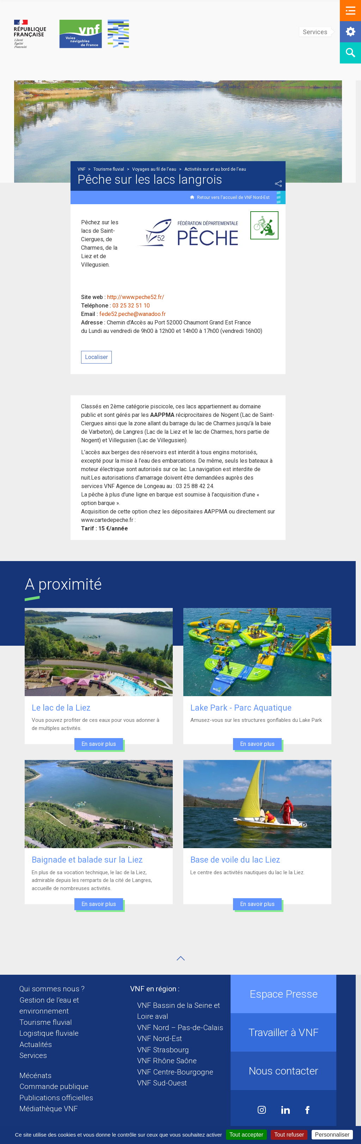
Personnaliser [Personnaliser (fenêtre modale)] (332, 1135)
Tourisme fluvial (48, 1022)
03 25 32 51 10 (133, 305)
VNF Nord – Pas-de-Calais (183, 1027)
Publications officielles (59, 1098)
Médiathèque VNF (51, 1109)
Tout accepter (246, 1135)
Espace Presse (286, 994)
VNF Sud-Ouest (165, 1083)
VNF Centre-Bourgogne (178, 1072)
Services (35, 1055)
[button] (350, 10)
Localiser (98, 357)
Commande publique (56, 1086)
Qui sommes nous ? (54, 989)
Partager (281, 184)
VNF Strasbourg (166, 1050)
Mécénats (38, 1075)
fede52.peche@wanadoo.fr (135, 314)
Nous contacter (286, 1071)
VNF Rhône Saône (170, 1061)
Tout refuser (289, 1135)
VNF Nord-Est (162, 1038)
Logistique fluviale (51, 1033)
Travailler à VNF (286, 1032)
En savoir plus (101, 744)
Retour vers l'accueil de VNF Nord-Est (236, 197)
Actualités (38, 1044)
